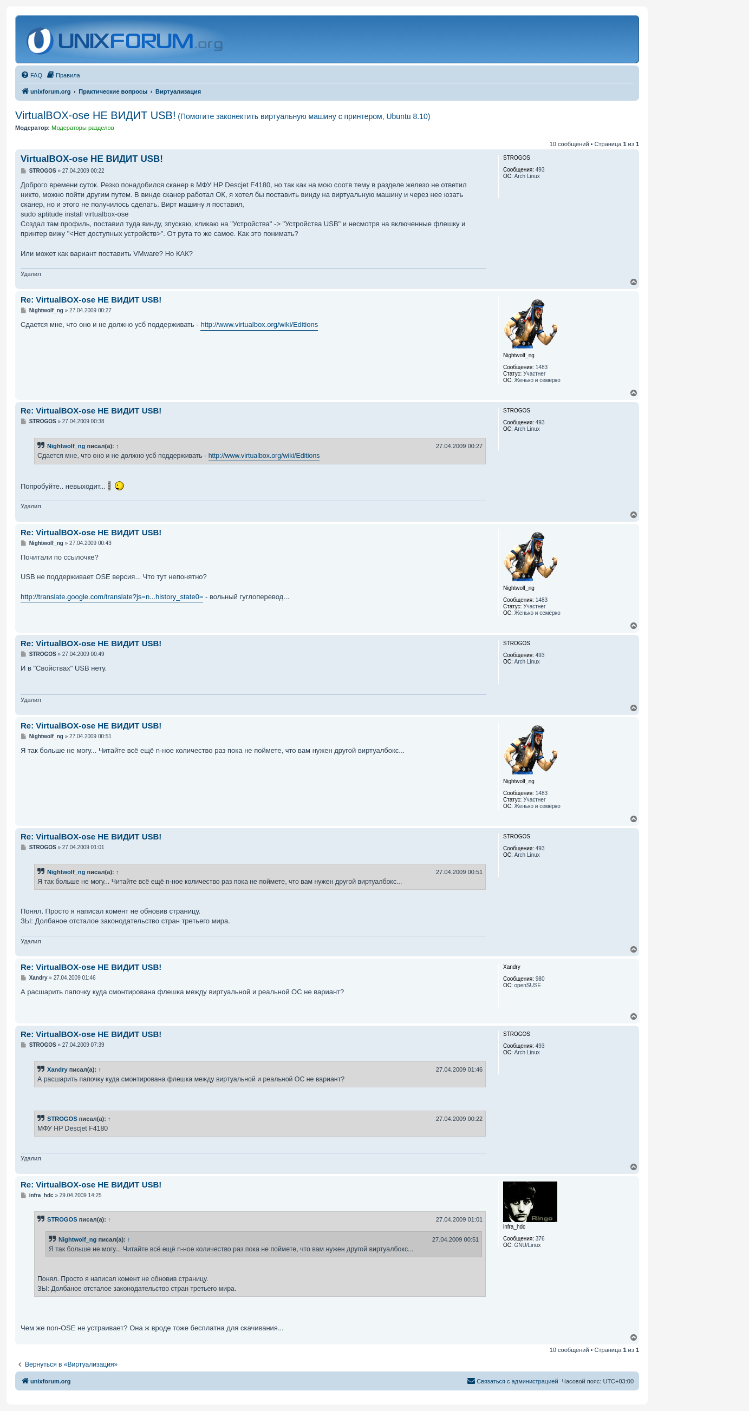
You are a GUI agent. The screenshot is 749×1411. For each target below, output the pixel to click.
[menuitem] (31, 75)
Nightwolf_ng (66, 446)
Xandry (57, 1069)
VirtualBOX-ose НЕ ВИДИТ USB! (222, 115)
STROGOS (62, 1118)
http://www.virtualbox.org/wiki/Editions (259, 324)
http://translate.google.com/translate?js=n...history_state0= (112, 597)
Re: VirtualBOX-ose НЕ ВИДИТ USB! (91, 299)
